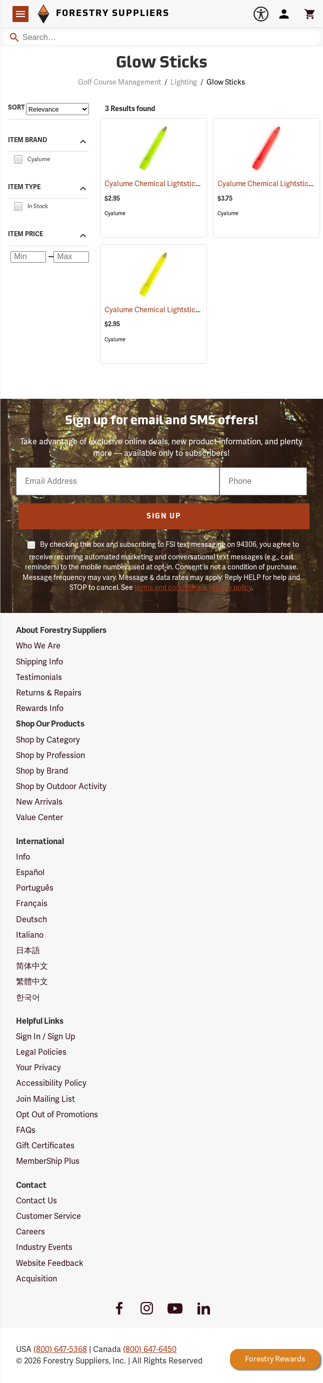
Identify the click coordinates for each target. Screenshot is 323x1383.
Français (32, 904)
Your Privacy (38, 1068)
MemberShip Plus (48, 1161)
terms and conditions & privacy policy (193, 587)
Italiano (30, 935)
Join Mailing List (45, 1099)
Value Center (39, 818)
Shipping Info (39, 662)
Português (35, 888)
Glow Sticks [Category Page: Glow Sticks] (162, 64)
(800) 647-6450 (149, 1349)
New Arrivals (39, 802)
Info (23, 857)
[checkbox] (18, 159)
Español (30, 873)
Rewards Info (40, 709)
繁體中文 (32, 982)
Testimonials (39, 677)
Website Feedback (50, 1263)
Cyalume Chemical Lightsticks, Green (175, 184)
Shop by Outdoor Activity (61, 787)
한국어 (28, 998)
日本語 (28, 951)
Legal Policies (41, 1052)
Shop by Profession (50, 756)
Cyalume (115, 213)
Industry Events (44, 1247)
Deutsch (31, 920)
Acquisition (36, 1279)
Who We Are (38, 646)
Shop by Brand (42, 771)
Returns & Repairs (49, 693)
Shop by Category (48, 740)
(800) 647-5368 (60, 1349)
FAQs (26, 1130)
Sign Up (163, 516)
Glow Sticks (225, 82)
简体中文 (32, 966)
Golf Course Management (119, 82)
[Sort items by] (57, 109)
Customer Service (48, 1216)
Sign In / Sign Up (45, 1037)
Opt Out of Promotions (57, 1115)
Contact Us (36, 1201)
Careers (30, 1232)
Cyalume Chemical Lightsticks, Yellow (175, 310)
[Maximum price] (71, 257)
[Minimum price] (28, 257)
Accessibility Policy (51, 1083)
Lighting (183, 82)
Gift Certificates (45, 1146)
